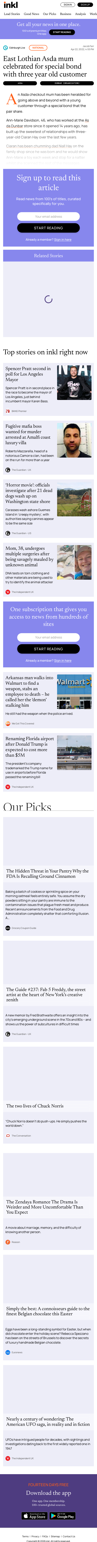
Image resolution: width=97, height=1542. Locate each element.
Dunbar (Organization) (67, 83)
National (38, 47)
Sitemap (55, 1536)
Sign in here (62, 239)
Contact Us (69, 1536)
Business (65, 14)
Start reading (62, 32)
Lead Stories (12, 14)
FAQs (45, 1536)
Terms (25, 1536)
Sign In (68, 4)
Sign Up (85, 4)
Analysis (80, 14)
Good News (31, 14)
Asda (20, 83)
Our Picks (49, 14)
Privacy (35, 1536)
